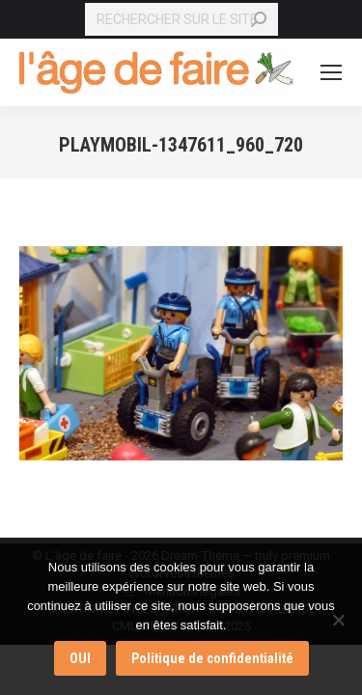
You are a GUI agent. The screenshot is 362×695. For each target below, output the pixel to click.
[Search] (181, 19)
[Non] (338, 619)
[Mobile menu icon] (331, 72)
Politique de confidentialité (212, 658)
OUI (80, 658)
